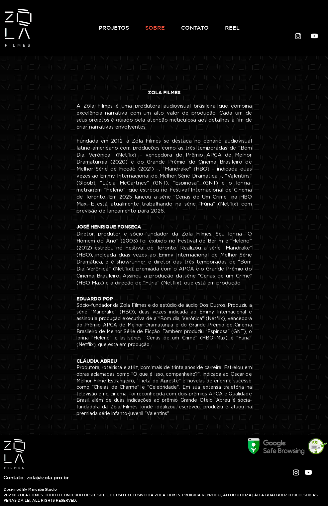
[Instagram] (298, 36)
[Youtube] (314, 36)
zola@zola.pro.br (48, 477)
